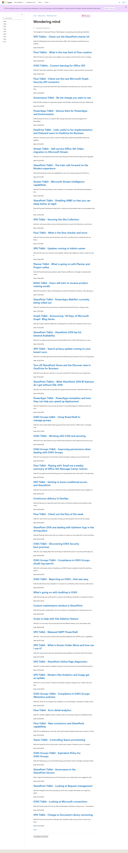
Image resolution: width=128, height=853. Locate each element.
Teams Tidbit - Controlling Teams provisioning (59, 739)
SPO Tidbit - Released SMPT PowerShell (55, 632)
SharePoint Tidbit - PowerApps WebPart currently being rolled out (61, 301)
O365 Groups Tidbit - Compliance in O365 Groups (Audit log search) (61, 561)
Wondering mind (51, 16)
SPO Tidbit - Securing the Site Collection (56, 219)
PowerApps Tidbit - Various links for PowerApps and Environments (60, 112)
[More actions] (93, 15)
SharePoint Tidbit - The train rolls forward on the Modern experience (60, 166)
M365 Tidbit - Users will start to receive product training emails (60, 284)
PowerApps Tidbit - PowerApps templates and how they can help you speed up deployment (62, 399)
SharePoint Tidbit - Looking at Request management (62, 785)
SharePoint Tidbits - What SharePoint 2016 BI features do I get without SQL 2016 (63, 383)
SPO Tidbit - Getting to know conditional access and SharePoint (60, 483)
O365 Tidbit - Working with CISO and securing (59, 435)
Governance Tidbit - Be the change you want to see (62, 97)
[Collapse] (22, 14)
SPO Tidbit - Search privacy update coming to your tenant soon (62, 350)
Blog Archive (41, 16)
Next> (35, 830)
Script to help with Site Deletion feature (55, 618)
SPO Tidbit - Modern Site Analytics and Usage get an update (61, 676)
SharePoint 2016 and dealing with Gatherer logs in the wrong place (63, 529)
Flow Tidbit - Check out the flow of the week (58, 514)
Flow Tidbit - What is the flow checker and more (60, 232)
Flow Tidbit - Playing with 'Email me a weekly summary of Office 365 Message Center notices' (60, 467)
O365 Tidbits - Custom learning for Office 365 (59, 65)
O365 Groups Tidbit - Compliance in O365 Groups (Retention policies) (61, 695)
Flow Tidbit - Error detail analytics (52, 710)
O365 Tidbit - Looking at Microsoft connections (60, 801)
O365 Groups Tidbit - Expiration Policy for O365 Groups (57, 754)
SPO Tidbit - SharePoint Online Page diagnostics (60, 661)
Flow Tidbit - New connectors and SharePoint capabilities (58, 725)
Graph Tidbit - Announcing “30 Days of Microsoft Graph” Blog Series (61, 317)
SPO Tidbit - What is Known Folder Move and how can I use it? (63, 646)
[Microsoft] (3, 2)
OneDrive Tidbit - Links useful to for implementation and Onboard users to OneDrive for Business (62, 131)
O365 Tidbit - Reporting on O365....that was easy (60, 579)
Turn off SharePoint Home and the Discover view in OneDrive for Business (62, 366)
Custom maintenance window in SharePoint (57, 605)
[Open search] (119, 2)
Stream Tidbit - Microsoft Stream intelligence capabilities (58, 183)
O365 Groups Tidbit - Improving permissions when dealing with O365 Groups (62, 450)
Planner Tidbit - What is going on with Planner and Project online (61, 265)
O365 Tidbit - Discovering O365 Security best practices (56, 545)
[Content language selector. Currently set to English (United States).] (10, 850)
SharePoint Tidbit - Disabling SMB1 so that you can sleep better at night (61, 202)
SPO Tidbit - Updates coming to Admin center (59, 248)
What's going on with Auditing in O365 (55, 592)
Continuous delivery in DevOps (50, 498)
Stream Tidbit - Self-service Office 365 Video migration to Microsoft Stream (58, 150)
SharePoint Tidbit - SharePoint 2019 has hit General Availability (57, 334)
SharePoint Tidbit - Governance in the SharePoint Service (54, 771)
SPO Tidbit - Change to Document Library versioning (63, 814)
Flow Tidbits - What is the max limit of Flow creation (62, 52)
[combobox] (12, 18)
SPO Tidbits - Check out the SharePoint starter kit (61, 36)
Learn (34, 16)
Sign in (124, 2)
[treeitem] (13, 21)
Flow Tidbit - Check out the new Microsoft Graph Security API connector (61, 80)
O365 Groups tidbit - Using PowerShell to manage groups (56, 418)
